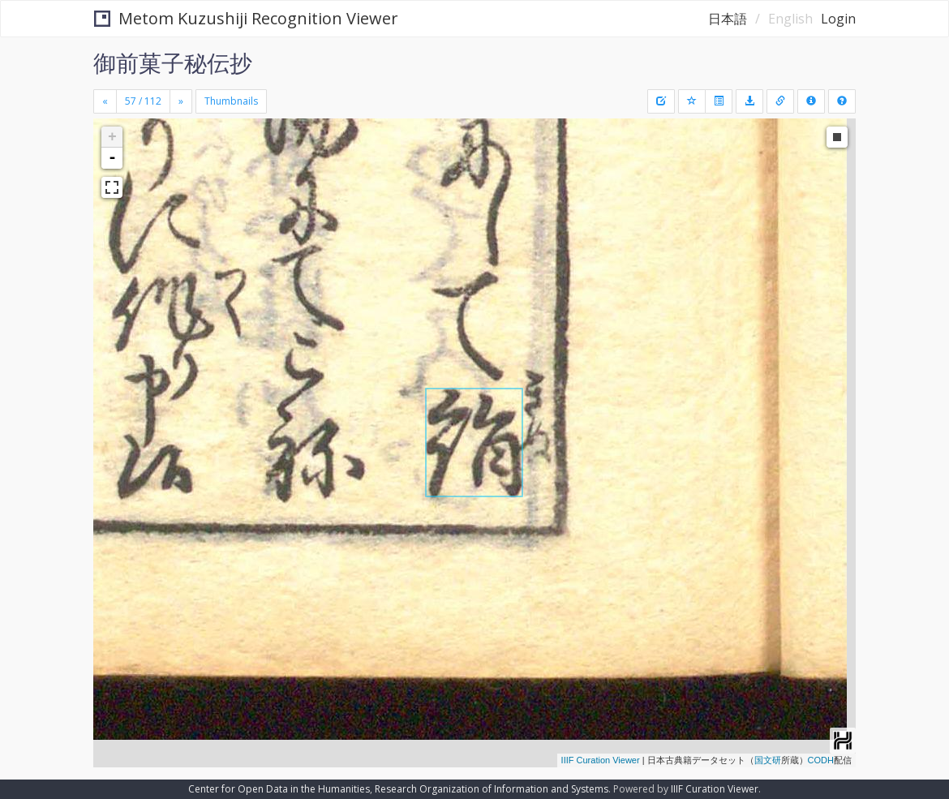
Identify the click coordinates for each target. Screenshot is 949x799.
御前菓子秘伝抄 (172, 62)
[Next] (181, 101)
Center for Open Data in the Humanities (279, 789)
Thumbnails (231, 101)
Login (838, 19)
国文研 (767, 760)
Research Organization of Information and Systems (491, 789)
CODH (821, 760)
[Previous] (105, 101)
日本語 (727, 19)
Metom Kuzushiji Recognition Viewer (246, 18)
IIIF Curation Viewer (600, 760)
